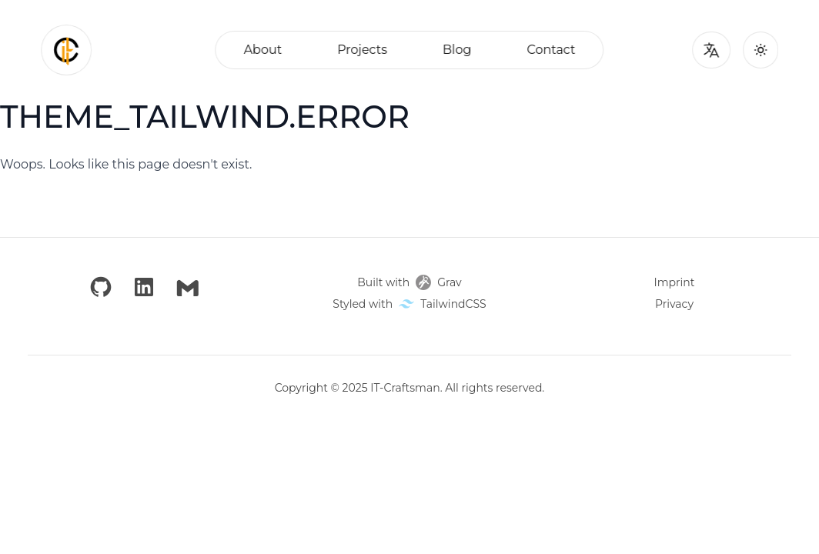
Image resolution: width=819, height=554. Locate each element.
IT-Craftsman (405, 388)
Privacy (674, 304)
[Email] (188, 288)
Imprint (674, 282)
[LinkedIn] (144, 288)
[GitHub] (101, 288)
